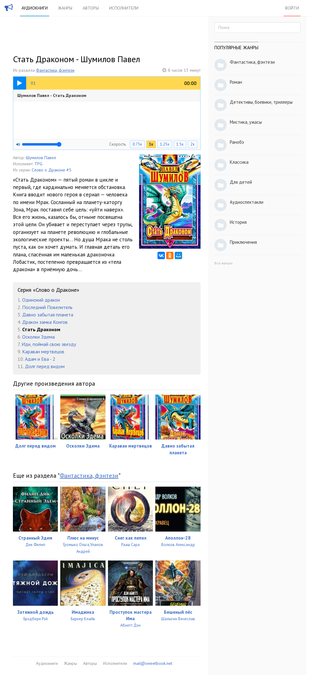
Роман (236, 82)
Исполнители (123, 8)
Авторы (91, 8)
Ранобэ (237, 142)
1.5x (180, 144)
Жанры (65, 8)
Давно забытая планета (47, 314)
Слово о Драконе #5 (51, 170)
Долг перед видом (45, 366)
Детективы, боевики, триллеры (261, 102)
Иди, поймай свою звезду (49, 344)
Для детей (241, 182)
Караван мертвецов (43, 351)
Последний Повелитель (47, 307)
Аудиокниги (35, 8)
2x (192, 144)
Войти (292, 8)
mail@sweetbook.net (152, 663)
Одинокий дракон (41, 300)
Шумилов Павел (41, 157)
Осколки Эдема (38, 337)
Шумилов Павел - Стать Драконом (51, 95)
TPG (38, 164)
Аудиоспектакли (246, 202)
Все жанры (223, 263)
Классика (239, 162)
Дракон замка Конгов (45, 322)
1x (151, 144)
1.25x (164, 144)
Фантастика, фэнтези (55, 70)
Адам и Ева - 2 (40, 359)
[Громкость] (42, 144)
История (238, 222)
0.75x (137, 144)
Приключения (243, 242)
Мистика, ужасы (246, 122)
